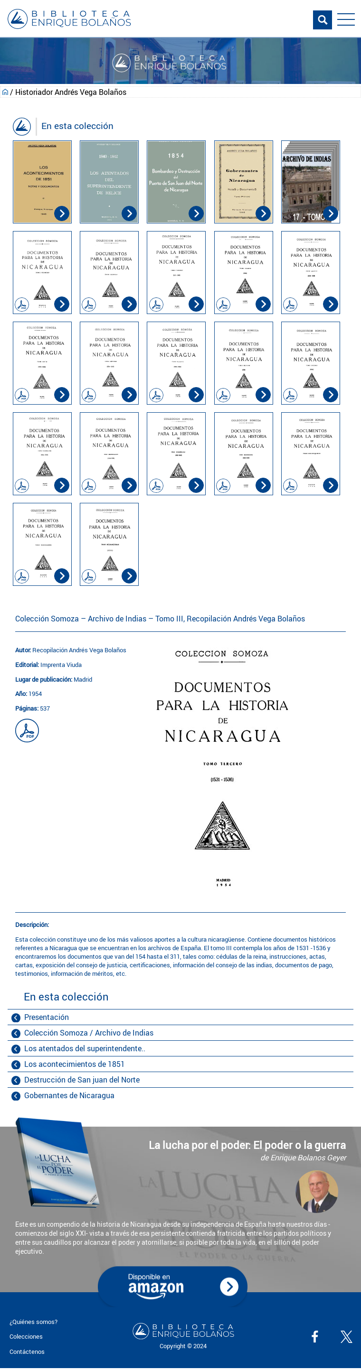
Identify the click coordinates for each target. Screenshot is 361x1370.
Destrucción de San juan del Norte (82, 1079)
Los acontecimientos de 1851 (74, 1064)
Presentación (46, 1017)
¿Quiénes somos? (33, 1321)
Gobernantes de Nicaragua (69, 1095)
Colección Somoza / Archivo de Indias (88, 1033)
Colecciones (26, 1336)
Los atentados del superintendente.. (84, 1048)
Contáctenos (27, 1351)
